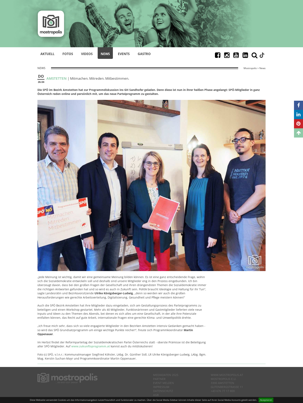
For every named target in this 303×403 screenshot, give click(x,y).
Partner (159, 379)
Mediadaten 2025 (165, 375)
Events (124, 54)
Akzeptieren (266, 399)
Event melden (163, 383)
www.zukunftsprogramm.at (90, 346)
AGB (156, 395)
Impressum (161, 387)
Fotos (67, 54)
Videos (87, 54)
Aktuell (47, 54)
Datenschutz (163, 391)
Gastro (144, 54)
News (105, 54)
